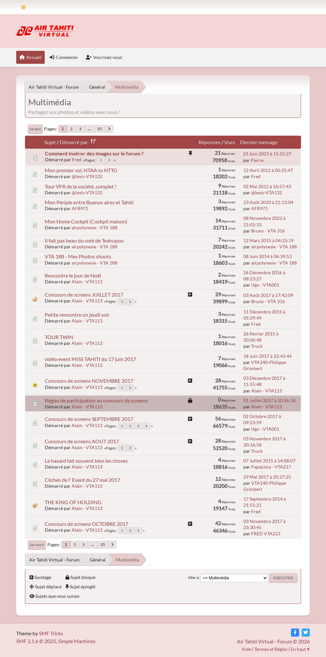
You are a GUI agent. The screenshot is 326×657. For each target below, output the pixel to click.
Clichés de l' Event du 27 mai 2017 (82, 480)
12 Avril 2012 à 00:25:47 (268, 170)
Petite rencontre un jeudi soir (77, 315)
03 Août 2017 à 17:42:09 (268, 295)
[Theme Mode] (23, 7)
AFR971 (80, 208)
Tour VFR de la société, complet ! (80, 186)
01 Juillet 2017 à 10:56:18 (269, 400)
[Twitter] (306, 633)
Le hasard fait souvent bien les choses (86, 461)
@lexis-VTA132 (87, 176)
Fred (76, 159)
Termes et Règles (270, 649)
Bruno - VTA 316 (268, 230)
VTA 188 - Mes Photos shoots (78, 256)
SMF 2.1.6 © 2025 (36, 641)
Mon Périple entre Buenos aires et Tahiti (89, 202)
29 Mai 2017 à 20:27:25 (267, 477)
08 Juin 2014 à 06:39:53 (267, 256)
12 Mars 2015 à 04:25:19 (268, 240)
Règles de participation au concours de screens (96, 400)
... (89, 128)
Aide (246, 649)
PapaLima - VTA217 (271, 467)
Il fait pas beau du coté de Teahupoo (84, 240)
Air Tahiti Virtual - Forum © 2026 (273, 641)
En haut (37, 545)
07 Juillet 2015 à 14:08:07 (269, 460)
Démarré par (79, 142)
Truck (256, 346)
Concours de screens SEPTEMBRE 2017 (89, 419)
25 (99, 128)
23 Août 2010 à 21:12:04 (268, 202)
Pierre (257, 160)
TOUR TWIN (59, 337)
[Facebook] (295, 633)
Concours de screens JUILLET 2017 (84, 294)
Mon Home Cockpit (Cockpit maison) (86, 221)
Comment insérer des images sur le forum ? (94, 153)
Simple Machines (77, 641)
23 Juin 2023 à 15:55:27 (267, 153)
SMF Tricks (51, 633)
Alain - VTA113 (87, 281)
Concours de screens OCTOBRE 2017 (86, 524)
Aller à (193, 577)
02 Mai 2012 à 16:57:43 (267, 186)
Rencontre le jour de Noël (73, 275)
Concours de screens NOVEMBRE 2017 (89, 381)
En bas (35, 129)
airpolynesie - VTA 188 (94, 227)
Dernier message (258, 142)
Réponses (209, 142)
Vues (229, 142)
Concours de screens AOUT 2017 (82, 441)
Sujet (50, 142)
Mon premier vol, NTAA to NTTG (81, 170)
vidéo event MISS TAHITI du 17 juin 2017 (90, 359)
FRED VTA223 (265, 533)
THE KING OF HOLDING (73, 502)
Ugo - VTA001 (265, 285)
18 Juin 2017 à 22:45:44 (267, 356)
